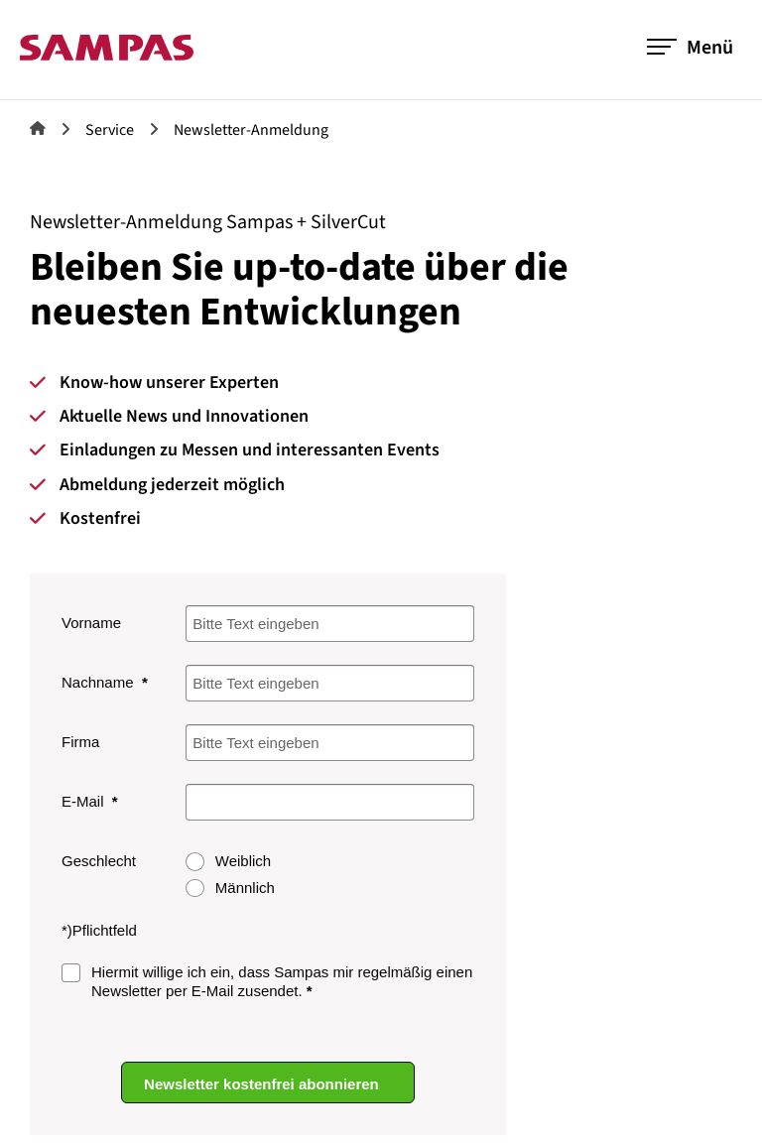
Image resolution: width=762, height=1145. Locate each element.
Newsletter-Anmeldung (251, 130)
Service (109, 130)
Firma (80, 741)
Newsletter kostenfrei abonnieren (263, 1083)
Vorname (91, 622)
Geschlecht (99, 860)
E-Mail (85, 801)
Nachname (100, 682)
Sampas (38, 128)
